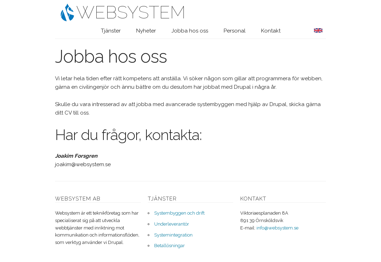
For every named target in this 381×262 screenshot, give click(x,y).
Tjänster (111, 31)
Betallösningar (169, 245)
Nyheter (146, 31)
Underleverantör (171, 224)
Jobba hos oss (189, 31)
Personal (235, 31)
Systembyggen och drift (179, 213)
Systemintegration (173, 235)
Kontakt (270, 31)
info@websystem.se (277, 228)
